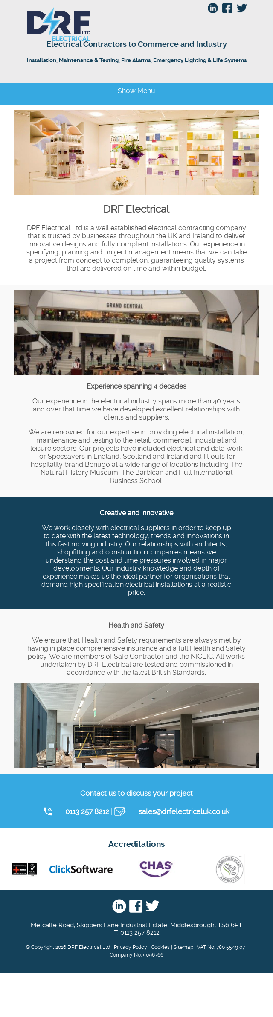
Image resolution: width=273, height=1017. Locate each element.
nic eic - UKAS (24, 869)
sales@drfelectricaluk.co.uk (184, 811)
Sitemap (183, 947)
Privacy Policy (130, 947)
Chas (155, 869)
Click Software (81, 869)
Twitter (152, 906)
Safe (229, 869)
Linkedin (119, 906)
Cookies (160, 947)
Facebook (135, 906)
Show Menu (136, 91)
